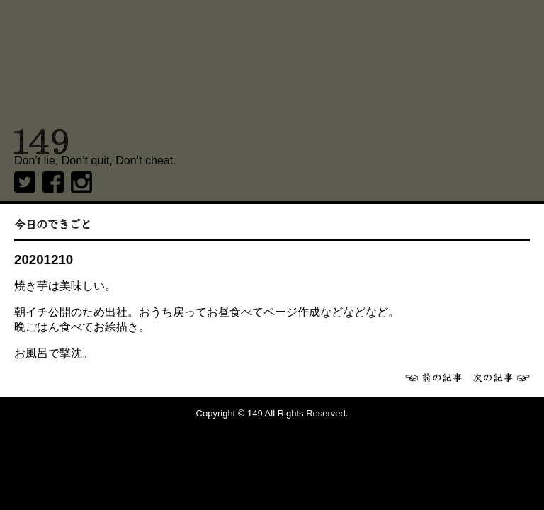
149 (41, 141)
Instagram (81, 182)
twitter (24, 182)
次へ (501, 377)
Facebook (53, 182)
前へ (433, 377)
